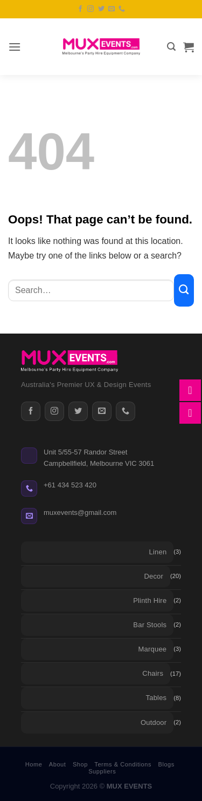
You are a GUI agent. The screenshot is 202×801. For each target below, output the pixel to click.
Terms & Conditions (122, 764)
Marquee (152, 649)
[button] (14, 46)
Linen (158, 552)
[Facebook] (30, 411)
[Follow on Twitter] (101, 9)
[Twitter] (78, 411)
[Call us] (122, 9)
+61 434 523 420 (70, 485)
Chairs (152, 673)
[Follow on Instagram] (90, 9)
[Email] (102, 411)
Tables (156, 698)
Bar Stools (149, 625)
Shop (80, 764)
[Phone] (125, 411)
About (57, 764)
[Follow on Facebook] (80, 9)
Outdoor (153, 722)
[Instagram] (54, 411)
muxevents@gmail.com (80, 512)
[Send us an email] (111, 9)
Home (34, 764)
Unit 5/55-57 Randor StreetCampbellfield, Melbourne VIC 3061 (99, 457)
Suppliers (102, 771)
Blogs (166, 764)
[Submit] (184, 290)
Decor (153, 576)
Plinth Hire (149, 600)
